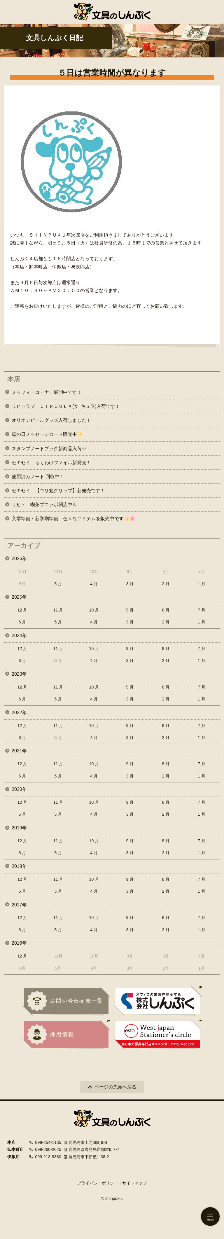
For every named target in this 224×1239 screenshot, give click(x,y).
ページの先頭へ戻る (115, 1086)
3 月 (130, 583)
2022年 (19, 712)
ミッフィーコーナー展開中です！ (47, 392)
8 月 (165, 610)
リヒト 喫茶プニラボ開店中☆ (44, 504)
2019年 (19, 827)
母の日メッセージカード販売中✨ (47, 434)
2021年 (19, 750)
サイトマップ (134, 1183)
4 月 (94, 583)
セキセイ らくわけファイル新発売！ (51, 462)
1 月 (201, 583)
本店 (13, 379)
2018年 (19, 866)
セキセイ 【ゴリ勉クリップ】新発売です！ (58, 490)
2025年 (19, 597)
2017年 (19, 904)
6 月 (22, 622)
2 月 (165, 583)
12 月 (22, 610)
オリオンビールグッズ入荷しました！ (51, 420)
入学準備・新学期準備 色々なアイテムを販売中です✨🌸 (73, 518)
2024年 (19, 635)
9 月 (130, 610)
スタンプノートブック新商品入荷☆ (49, 448)
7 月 (201, 610)
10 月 (94, 610)
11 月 (58, 610)
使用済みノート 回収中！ (38, 476)
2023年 (19, 674)
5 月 (58, 583)
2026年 (19, 558)
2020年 (19, 789)
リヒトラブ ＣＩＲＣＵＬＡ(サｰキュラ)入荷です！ (66, 406)
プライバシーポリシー (97, 1183)
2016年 (19, 943)
